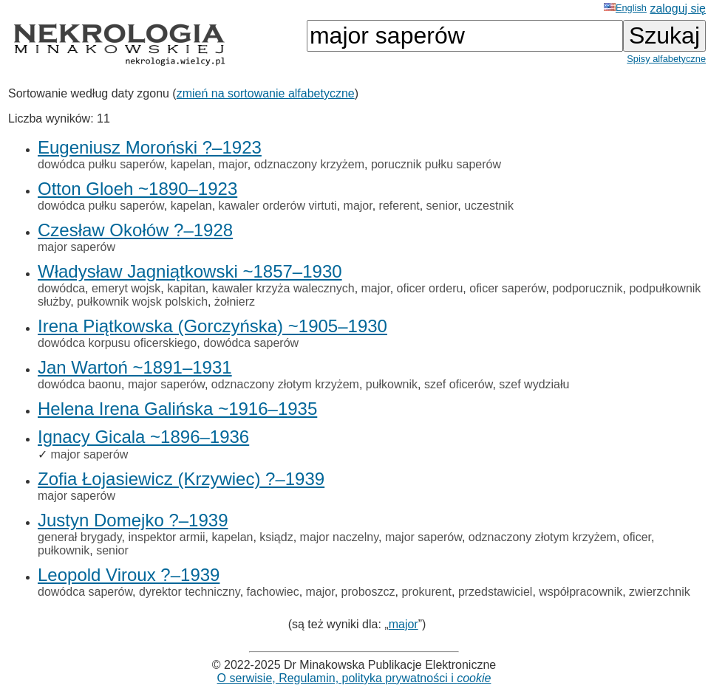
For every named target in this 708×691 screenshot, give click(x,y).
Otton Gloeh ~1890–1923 (137, 189)
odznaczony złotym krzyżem (285, 384)
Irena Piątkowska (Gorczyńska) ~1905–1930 (212, 326)
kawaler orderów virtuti (278, 205)
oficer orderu (430, 288)
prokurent (426, 591)
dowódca (61, 288)
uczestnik (489, 205)
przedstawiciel (495, 591)
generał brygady (80, 537)
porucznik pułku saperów (436, 164)
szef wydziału (534, 384)
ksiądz (276, 537)
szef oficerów (458, 384)
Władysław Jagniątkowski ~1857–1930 (190, 271)
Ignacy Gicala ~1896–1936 (143, 437)
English (625, 7)
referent (399, 205)
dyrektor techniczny (189, 591)
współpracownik (580, 591)
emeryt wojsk (126, 288)
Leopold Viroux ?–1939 (128, 575)
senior (442, 205)
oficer (637, 537)
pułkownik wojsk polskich (142, 301)
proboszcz (368, 591)
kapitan (186, 288)
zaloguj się (678, 8)
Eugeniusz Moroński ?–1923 (150, 147)
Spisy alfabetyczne (666, 58)
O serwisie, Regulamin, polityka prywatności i (354, 678)
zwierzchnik (659, 591)
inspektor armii (166, 537)
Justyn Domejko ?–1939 (133, 520)
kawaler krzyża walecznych (283, 288)
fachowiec (273, 591)
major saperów (76, 247)
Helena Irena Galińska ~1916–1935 (177, 409)
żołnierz (234, 301)
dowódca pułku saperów (101, 164)
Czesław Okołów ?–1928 (135, 230)
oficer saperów (507, 288)
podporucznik (587, 288)
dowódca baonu (79, 384)
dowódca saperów (251, 343)
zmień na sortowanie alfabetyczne (266, 93)
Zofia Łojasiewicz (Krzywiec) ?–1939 (181, 479)
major (233, 164)
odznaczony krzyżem (309, 164)
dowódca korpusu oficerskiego (117, 343)
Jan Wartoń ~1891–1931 (135, 367)
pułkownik (392, 384)
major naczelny (339, 537)
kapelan (191, 164)
